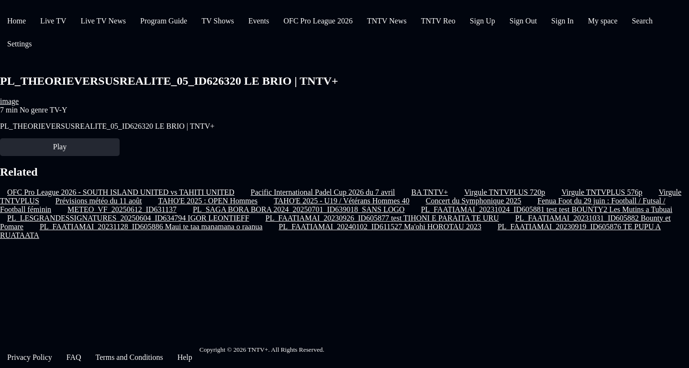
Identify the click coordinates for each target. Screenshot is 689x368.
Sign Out (523, 21)
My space (603, 21)
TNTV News (387, 21)
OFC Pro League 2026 (317, 21)
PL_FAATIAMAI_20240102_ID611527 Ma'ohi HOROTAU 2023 (380, 227)
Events (258, 21)
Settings (19, 44)
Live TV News (103, 21)
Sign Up (482, 21)
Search (642, 21)
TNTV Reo (438, 21)
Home (16, 21)
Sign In (562, 21)
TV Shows (217, 21)
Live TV (53, 21)
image (9, 101)
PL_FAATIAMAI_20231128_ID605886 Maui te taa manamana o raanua (151, 227)
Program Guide (163, 21)
